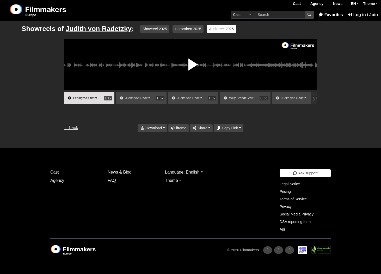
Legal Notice (290, 184)
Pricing (285, 191)
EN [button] (353, 4)
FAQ (112, 180)
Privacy (286, 207)
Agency (317, 4)
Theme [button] (369, 4)
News (338, 4)
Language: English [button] (182, 172)
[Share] (201, 128)
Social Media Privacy (297, 214)
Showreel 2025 (155, 29)
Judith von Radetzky (99, 29)
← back (71, 127)
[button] (314, 99)
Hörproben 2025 (188, 29)
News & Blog (120, 172)
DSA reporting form (295, 222)
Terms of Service (293, 199)
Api (282, 229)
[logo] (51, 10)
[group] (89, 98)
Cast (297, 4)
